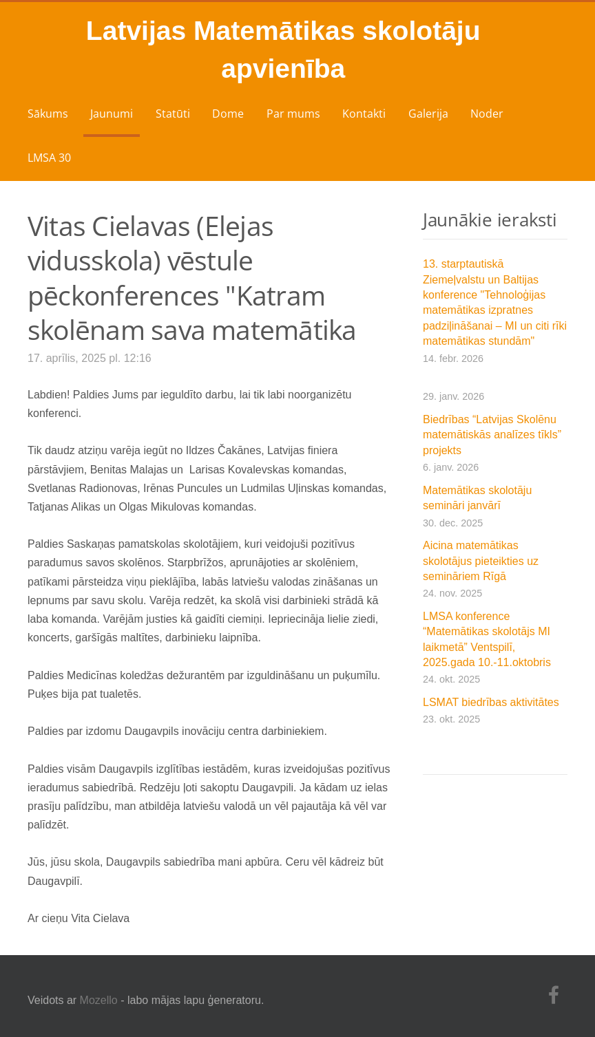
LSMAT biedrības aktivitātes (491, 702)
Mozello (99, 1000)
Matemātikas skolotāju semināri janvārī (477, 497)
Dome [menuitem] (228, 113)
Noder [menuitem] (486, 113)
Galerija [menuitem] (428, 113)
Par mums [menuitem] (293, 113)
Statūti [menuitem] (173, 113)
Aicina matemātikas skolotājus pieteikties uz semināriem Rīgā (481, 560)
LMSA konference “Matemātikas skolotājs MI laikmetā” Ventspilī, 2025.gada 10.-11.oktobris (487, 639)
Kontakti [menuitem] (364, 113)
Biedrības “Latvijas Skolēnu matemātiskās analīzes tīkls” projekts (492, 435)
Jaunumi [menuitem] (111, 113)
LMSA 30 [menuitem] (49, 157)
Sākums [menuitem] (48, 113)
